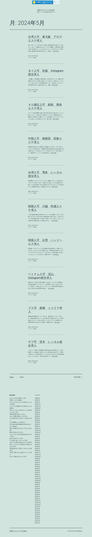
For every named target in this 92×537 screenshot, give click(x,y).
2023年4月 (37, 468)
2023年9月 (37, 458)
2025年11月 (38, 406)
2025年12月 (38, 404)
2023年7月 (37, 462)
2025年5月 (37, 418)
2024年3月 (37, 446)
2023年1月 (37, 474)
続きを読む (56, 51)
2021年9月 (37, 506)
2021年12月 (38, 500)
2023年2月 (37, 472)
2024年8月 (37, 436)
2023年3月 (37, 470)
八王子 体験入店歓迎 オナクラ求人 (19, 416)
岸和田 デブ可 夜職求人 (16, 400)
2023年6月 (37, 464)
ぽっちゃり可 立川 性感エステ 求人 (18, 398)
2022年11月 (38, 478)
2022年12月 (38, 476)
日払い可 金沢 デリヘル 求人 (16, 438)
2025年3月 (37, 422)
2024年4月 (37, 444)
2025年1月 (37, 426)
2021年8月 (37, 508)
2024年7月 (37, 438)
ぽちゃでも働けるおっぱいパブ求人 (18, 456)
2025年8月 (37, 412)
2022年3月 (37, 494)
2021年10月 (38, 504)
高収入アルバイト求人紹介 (46, 10)
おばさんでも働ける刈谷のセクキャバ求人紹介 (21, 442)
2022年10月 (38, 480)
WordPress (79, 531)
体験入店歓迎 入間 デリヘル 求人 (17, 414)
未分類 (34, 57)
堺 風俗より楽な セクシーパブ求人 (19, 440)
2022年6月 (37, 488)
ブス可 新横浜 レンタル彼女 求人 (17, 422)
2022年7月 (37, 486)
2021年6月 (37, 512)
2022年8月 (37, 484)
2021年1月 (37, 522)
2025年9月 (37, 410)
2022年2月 (37, 496)
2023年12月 (38, 452)
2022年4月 (37, 492)
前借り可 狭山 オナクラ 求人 (16, 432)
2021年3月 (37, 518)
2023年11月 (38, 454)
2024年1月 (37, 450)
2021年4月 (37, 516)
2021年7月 (37, 510)
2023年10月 (38, 456)
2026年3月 (37, 398)
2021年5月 (37, 514)
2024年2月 (37, 448)
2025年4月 (37, 420)
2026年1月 (37, 402)
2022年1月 (37, 498)
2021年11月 (38, 502)
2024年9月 (37, 434)
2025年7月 (37, 414)
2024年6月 (37, 440)
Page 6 (22, 377)
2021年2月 (37, 520)
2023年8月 (37, 460)
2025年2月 (37, 424)
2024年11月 (38, 430)
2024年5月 (37, 442)
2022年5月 (37, 490)
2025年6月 (37, 416)
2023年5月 (37, 466)
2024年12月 (38, 428)
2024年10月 (38, 432)
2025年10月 (38, 408)
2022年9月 (37, 482)
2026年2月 (37, 400)
